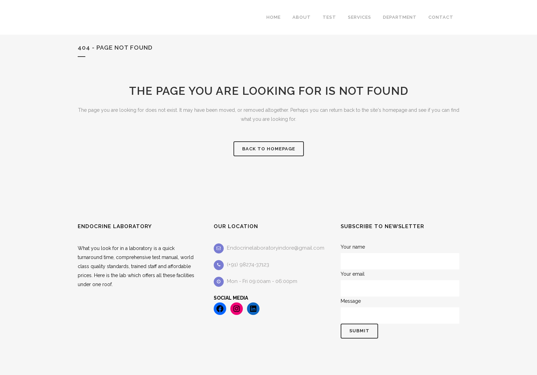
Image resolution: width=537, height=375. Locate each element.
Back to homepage (268, 148)
